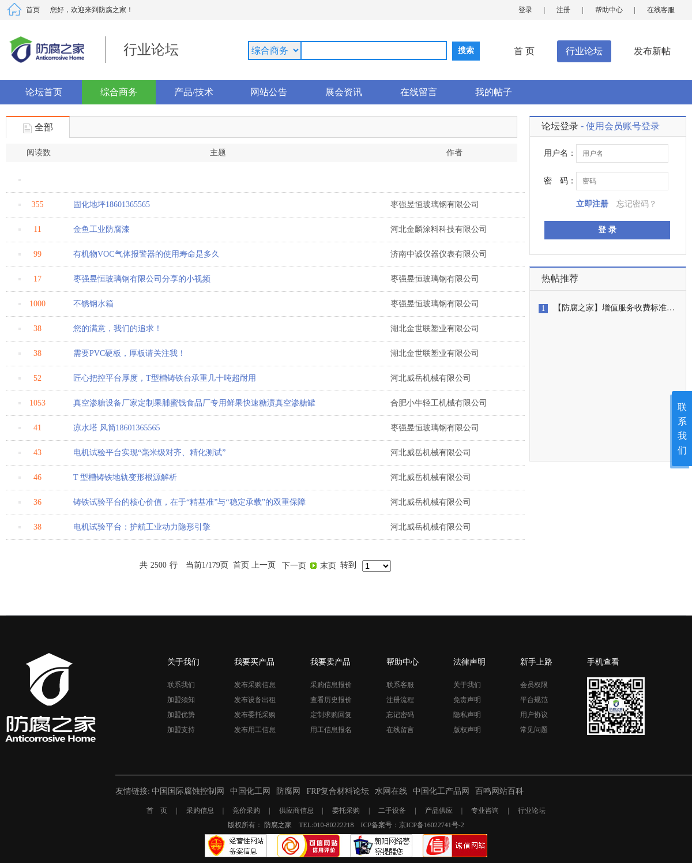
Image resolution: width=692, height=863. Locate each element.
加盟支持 (181, 730)
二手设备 (392, 810)
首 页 (524, 51)
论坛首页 (43, 92)
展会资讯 (343, 92)
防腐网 (288, 791)
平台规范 (534, 700)
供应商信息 (296, 810)
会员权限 (534, 685)
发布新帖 (652, 51)
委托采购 (346, 810)
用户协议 (534, 715)
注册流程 (400, 700)
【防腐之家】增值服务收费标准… (614, 307)
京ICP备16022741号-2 (431, 825)
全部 (38, 128)
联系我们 (181, 685)
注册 (563, 10)
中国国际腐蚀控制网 (188, 791)
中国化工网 (250, 791)
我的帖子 (493, 92)
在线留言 (418, 92)
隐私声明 (467, 715)
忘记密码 (400, 715)
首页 (33, 10)
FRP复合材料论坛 (337, 791)
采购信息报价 (331, 685)
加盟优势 (181, 715)
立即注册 (592, 204)
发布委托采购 (255, 715)
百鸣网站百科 (499, 791)
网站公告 (268, 92)
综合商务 (118, 92)
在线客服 (661, 10)
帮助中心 (609, 10)
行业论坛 (584, 51)
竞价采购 (246, 810)
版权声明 (467, 730)
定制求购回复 (331, 715)
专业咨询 (485, 810)
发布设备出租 (255, 700)
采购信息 (200, 810)
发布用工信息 (255, 730)
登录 (525, 10)
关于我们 (467, 685)
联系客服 (400, 685)
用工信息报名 (331, 730)
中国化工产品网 (441, 791)
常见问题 (534, 730)
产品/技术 (193, 92)
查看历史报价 (331, 700)
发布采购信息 (255, 685)
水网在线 (391, 791)
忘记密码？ (636, 204)
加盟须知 (181, 700)
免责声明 (467, 700)
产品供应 (439, 810)
